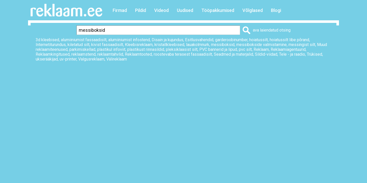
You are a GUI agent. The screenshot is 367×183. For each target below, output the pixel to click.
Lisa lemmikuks (281, 76)
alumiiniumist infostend (129, 39)
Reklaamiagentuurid (288, 49)
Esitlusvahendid (199, 39)
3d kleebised (47, 39)
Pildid (140, 10)
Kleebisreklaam (139, 44)
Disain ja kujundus (167, 39)
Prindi (248, 76)
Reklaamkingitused (53, 54)
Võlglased (252, 10)
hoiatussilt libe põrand (289, 39)
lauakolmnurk (197, 44)
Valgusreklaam (91, 59)
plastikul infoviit (111, 49)
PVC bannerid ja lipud (218, 49)
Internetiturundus (51, 44)
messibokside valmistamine (261, 44)
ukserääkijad (47, 59)
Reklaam (261, 49)
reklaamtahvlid (110, 54)
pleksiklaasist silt (182, 49)
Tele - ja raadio (292, 54)
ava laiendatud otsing (272, 30)
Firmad (120, 10)
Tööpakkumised (217, 10)
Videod (161, 10)
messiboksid (222, 44)
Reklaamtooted (138, 54)
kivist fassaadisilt (107, 44)
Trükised (314, 54)
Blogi (276, 10)
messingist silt (302, 44)
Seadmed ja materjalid (233, 54)
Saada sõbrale (322, 76)
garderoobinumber (231, 39)
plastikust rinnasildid (145, 49)
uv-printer (68, 59)
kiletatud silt (78, 44)
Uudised (185, 10)
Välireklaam (116, 59)
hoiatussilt (258, 39)
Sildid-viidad (266, 54)
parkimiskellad (82, 49)
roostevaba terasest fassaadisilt (183, 54)
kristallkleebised (169, 44)
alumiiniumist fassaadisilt (84, 39)
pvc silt (245, 49)
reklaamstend (83, 54)
